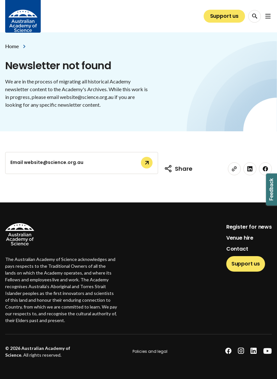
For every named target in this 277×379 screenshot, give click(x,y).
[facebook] (265, 168)
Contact (237, 249)
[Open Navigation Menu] (268, 16)
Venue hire (239, 238)
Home (12, 46)
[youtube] (267, 351)
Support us (224, 16)
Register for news (249, 227)
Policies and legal (150, 351)
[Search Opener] (254, 16)
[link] (234, 168)
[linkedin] (249, 168)
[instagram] (241, 351)
